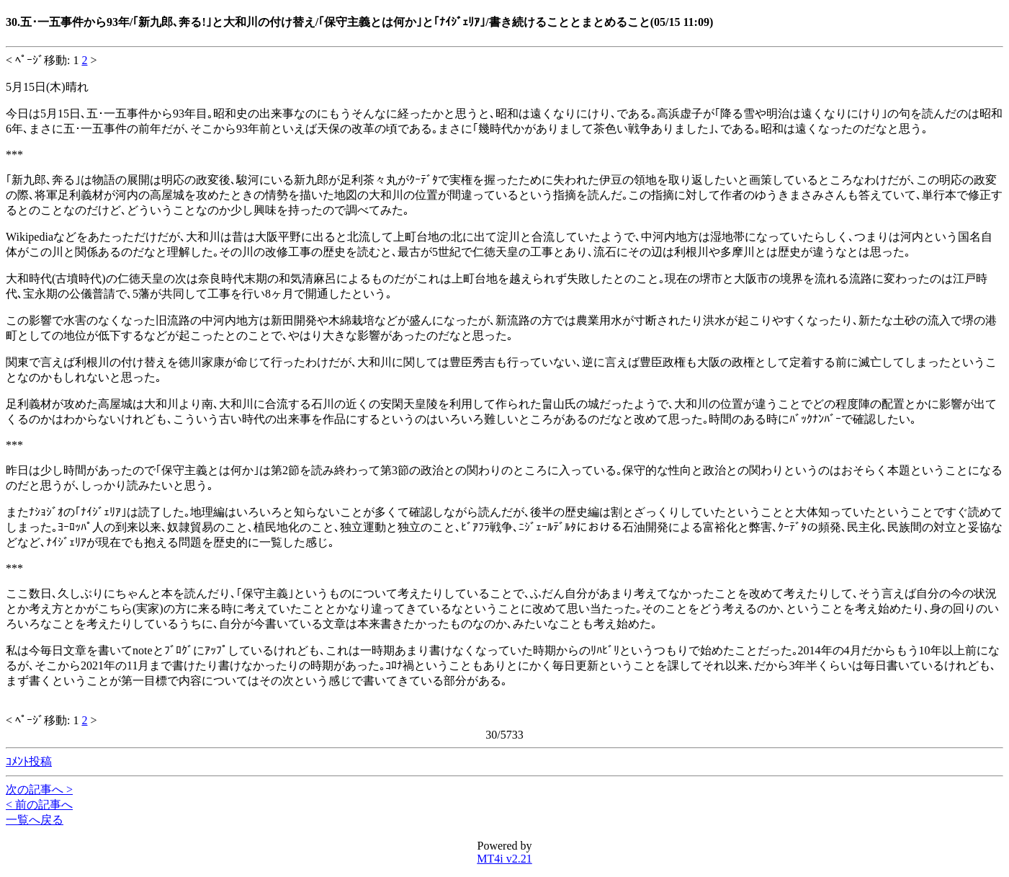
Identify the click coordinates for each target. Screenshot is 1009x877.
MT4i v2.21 (504, 858)
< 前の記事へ (39, 804)
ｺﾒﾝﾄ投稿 (29, 761)
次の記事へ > (39, 789)
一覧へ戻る (34, 820)
